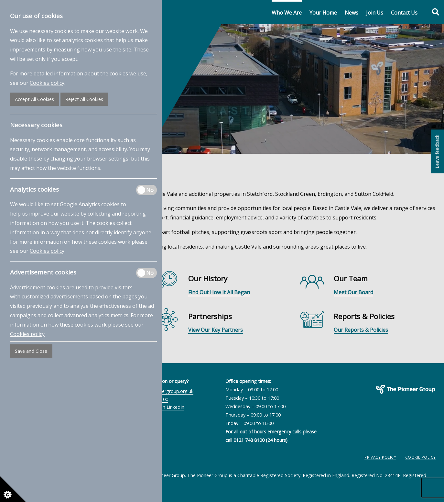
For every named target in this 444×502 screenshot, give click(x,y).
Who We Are (287, 12)
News (351, 12)
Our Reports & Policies (361, 329)
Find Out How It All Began (219, 292)
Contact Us (404, 12)
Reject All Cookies (84, 99)
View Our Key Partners (215, 329)
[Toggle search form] (432, 12)
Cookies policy (47, 82)
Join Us (374, 12)
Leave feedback (437, 151)
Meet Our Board (353, 292)
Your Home (323, 12)
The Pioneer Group (385, 398)
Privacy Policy (380, 457)
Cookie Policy (420, 457)
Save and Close (31, 351)
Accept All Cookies (34, 99)
